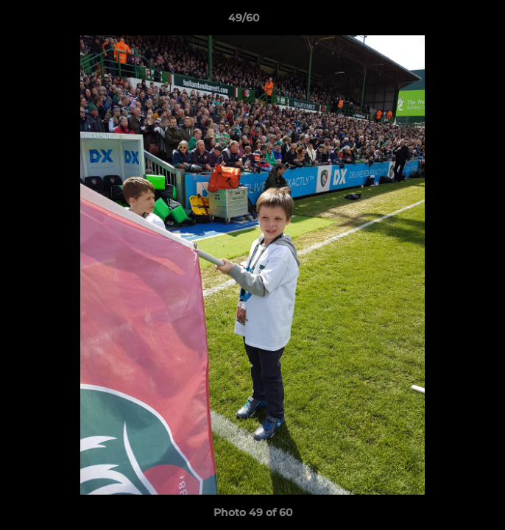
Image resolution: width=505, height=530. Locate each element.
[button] (452, 21)
